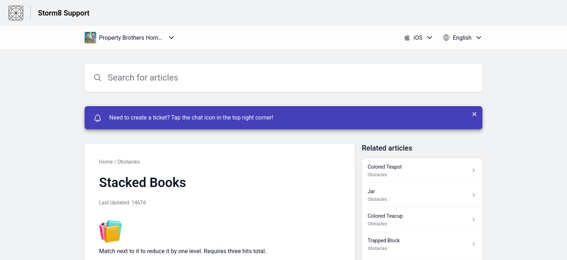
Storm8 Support (64, 13)
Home (106, 162)
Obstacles (128, 162)
